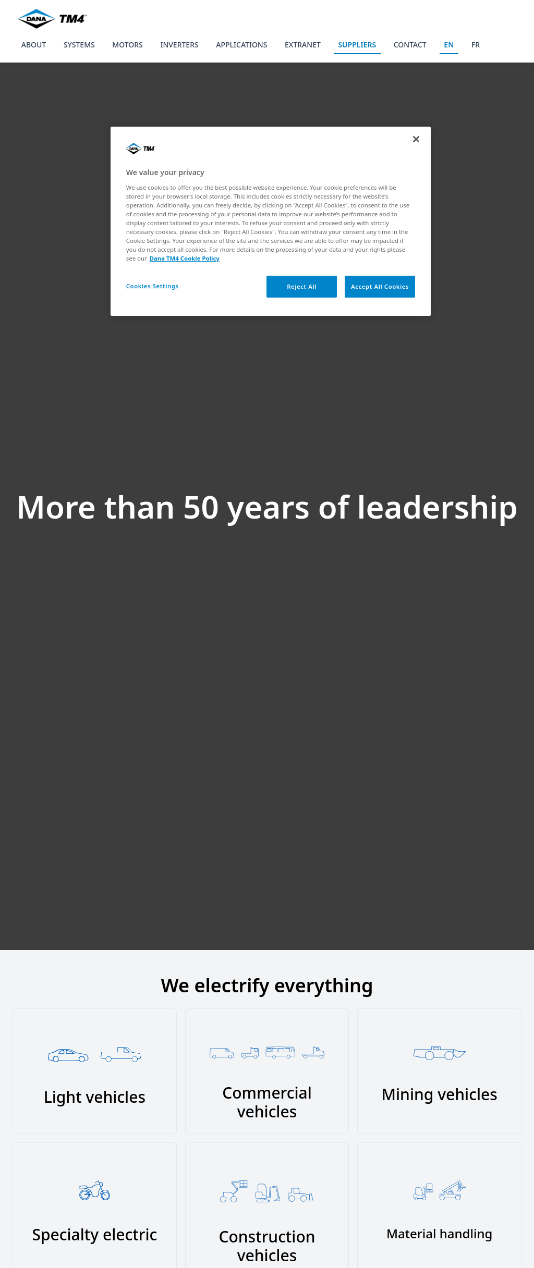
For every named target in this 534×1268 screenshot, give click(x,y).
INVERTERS (179, 45)
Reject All (302, 286)
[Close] (416, 139)
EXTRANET (303, 45)
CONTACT (410, 45)
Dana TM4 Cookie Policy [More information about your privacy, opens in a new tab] (185, 258)
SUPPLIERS (357, 45)
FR (475, 45)
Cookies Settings (152, 286)
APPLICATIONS (241, 45)
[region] (271, 221)
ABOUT (33, 45)
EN (449, 45)
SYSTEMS (79, 45)
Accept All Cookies (380, 286)
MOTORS (127, 45)
